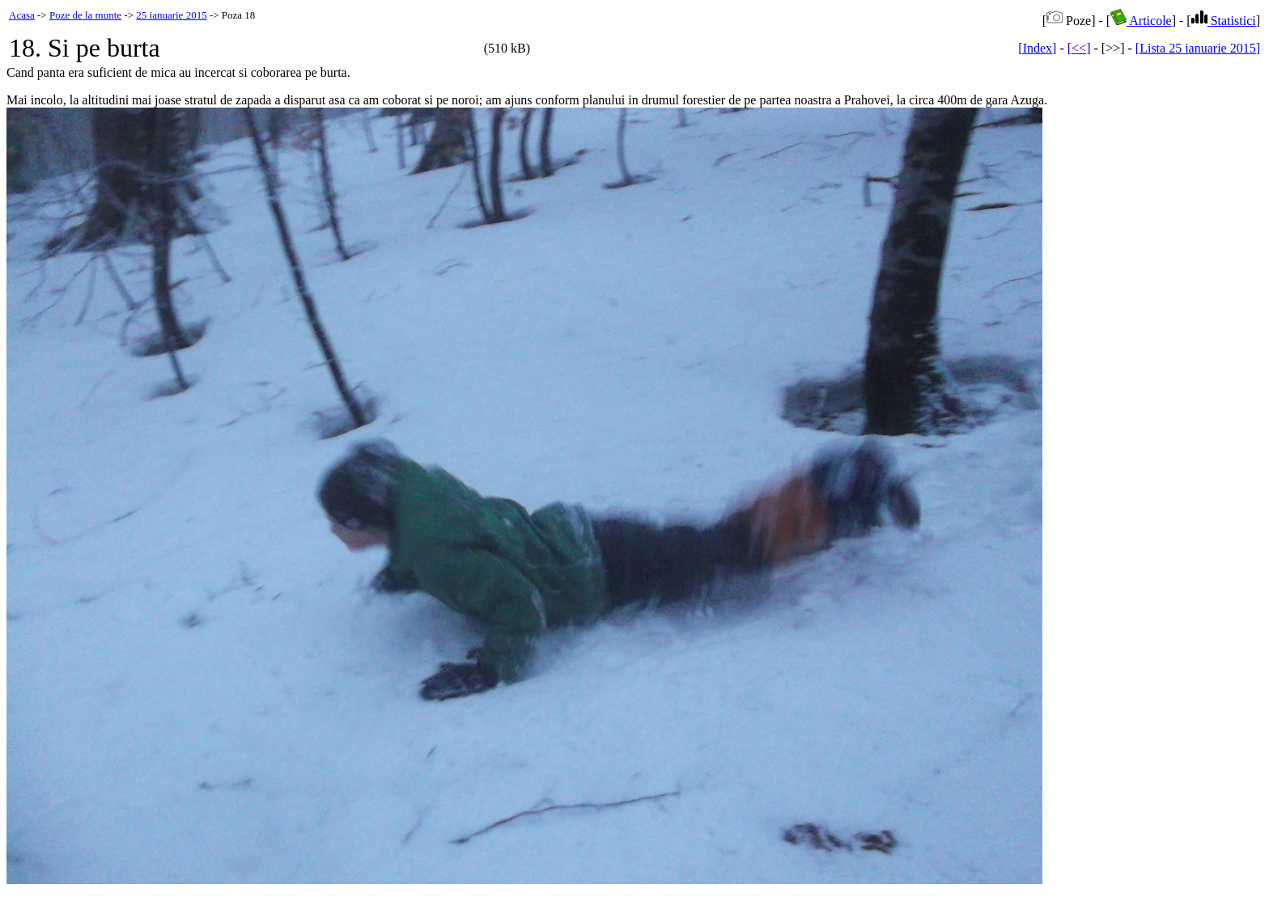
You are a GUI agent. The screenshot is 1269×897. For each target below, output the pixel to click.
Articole (1141, 21)
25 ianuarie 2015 (171, 15)
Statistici (1223, 21)
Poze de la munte (85, 15)
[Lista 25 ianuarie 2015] (1197, 48)
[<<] (1079, 48)
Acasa (22, 15)
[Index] (1037, 48)
